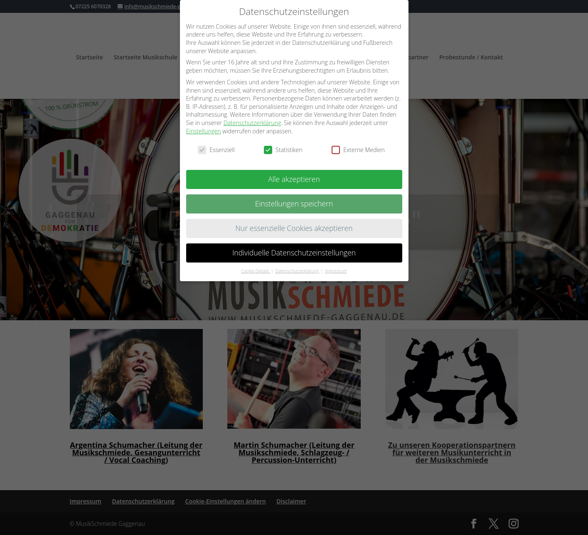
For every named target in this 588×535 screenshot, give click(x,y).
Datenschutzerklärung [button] (298, 269)
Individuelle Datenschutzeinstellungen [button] (294, 250)
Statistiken (283, 148)
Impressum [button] (336, 269)
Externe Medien (358, 148)
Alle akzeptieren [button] (294, 177)
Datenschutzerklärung (252, 121)
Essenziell (216, 148)
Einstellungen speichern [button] (294, 201)
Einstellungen (203, 129)
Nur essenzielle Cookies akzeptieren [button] (293, 226)
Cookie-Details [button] (255, 269)
